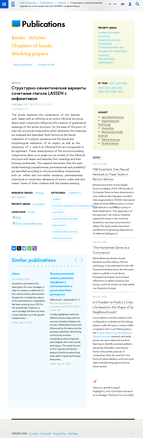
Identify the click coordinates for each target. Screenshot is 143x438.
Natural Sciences (111, 139)
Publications (43, 24)
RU (110, 4)
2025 (124, 83)
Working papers (30, 53)
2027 (112, 83)
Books (18, 37)
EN (115, 4)
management (105, 51)
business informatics (108, 32)
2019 (107, 91)
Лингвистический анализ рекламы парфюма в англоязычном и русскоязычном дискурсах (62, 283)
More (121, 91)
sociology (103, 54)
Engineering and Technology (108, 122)
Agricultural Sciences (113, 117)
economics (104, 36)
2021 (120, 87)
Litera (16, 273)
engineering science (109, 39)
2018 (113, 91)
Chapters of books (32, 45)
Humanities (108, 128)
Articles (37, 37)
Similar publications (34, 260)
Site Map (73, 433)
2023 (107, 87)
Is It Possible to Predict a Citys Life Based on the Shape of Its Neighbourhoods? (113, 307)
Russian (31, 212)
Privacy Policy (59, 433)
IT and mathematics (108, 47)
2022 (113, 87)
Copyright (45, 433)
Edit (133, 432)
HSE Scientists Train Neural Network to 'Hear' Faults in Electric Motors (111, 174)
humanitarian (105, 43)
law (121, 47)
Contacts (33, 433)
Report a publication (22, 64)
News (97, 157)
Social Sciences (110, 143)
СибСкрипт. (18, 104)
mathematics (120, 51)
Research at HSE (46, 64)
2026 (118, 83)
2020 (101, 91)
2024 (101, 87)
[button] (27, 266)
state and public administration (106, 60)
